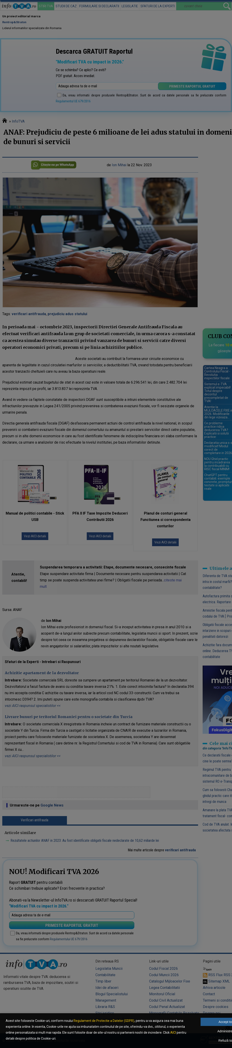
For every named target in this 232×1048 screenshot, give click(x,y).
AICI (173, 1032)
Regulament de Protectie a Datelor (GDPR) (104, 1021)
